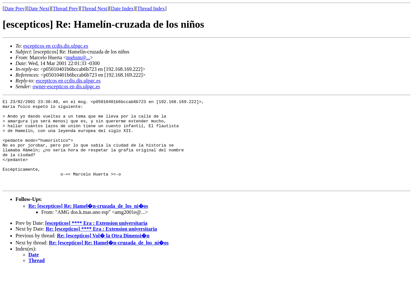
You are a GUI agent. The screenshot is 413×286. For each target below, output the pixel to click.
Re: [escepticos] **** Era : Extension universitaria (101, 246)
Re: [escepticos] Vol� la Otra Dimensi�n (103, 253)
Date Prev (14, 8)
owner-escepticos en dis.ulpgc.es (66, 86)
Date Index (122, 8)
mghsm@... (78, 57)
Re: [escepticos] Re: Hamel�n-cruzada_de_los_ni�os (88, 223)
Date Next (38, 8)
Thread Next (94, 8)
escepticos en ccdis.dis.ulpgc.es (55, 46)
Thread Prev (65, 8)
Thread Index (151, 8)
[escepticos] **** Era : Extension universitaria (96, 240)
